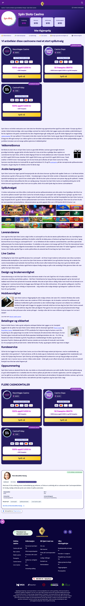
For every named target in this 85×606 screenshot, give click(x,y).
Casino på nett (17, 548)
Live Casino (16, 565)
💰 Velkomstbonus (6, 35)
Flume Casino (58, 328)
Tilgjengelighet (62, 567)
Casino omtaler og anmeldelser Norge (16, 8)
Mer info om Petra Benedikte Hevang (12, 506)
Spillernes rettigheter (31, 561)
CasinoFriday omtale (21, 96)
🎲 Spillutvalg (32, 35)
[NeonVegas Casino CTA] (7, 51)
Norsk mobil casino (15, 317)
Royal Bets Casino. (6, 330)
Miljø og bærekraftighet (64, 563)
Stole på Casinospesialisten (47, 554)
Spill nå (21, 76)
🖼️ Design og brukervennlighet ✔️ (59, 35)
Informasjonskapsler (31, 551)
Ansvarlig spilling (30, 568)
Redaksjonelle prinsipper (65, 549)
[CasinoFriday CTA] (7, 89)
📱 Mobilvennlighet (77, 35)
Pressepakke (62, 571)
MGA (26, 565)
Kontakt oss (43, 561)
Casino (3, 8)
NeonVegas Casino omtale (21, 58)
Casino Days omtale (63, 58)
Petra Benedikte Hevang (19, 476)
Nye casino (16, 552)
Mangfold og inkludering (64, 558)
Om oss (42, 546)
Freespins (16, 558)
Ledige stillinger (45, 558)
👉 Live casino (43, 35)
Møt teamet (43, 549)
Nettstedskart (44, 565)
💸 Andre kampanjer (20, 35)
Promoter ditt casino (31, 556)
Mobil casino (17, 555)
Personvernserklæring (31, 547)
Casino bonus (17, 562)
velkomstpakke (5, 136)
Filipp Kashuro (17, 511)
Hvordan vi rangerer (64, 554)
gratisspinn (53, 162)
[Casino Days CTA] (49, 51)
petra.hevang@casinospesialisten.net (27, 482)
